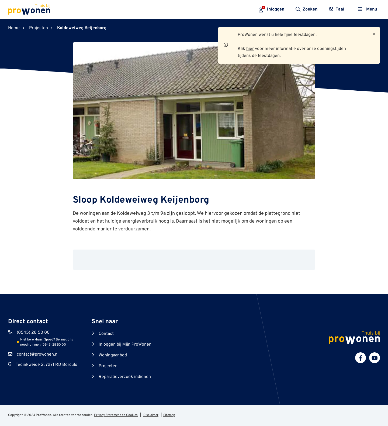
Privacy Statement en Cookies (116, 415)
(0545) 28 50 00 (33, 332)
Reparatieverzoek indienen (125, 377)
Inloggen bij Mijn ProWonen (125, 344)
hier (250, 49)
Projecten (108, 366)
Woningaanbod (113, 355)
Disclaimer (150, 415)
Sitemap (169, 415)
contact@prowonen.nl (37, 354)
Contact (106, 333)
